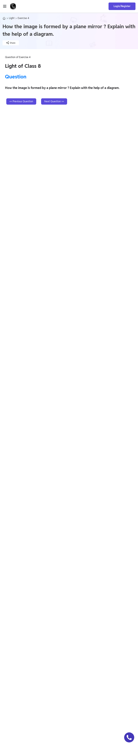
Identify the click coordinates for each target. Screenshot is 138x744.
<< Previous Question (21, 101)
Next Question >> (54, 101)
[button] (129, 737)
